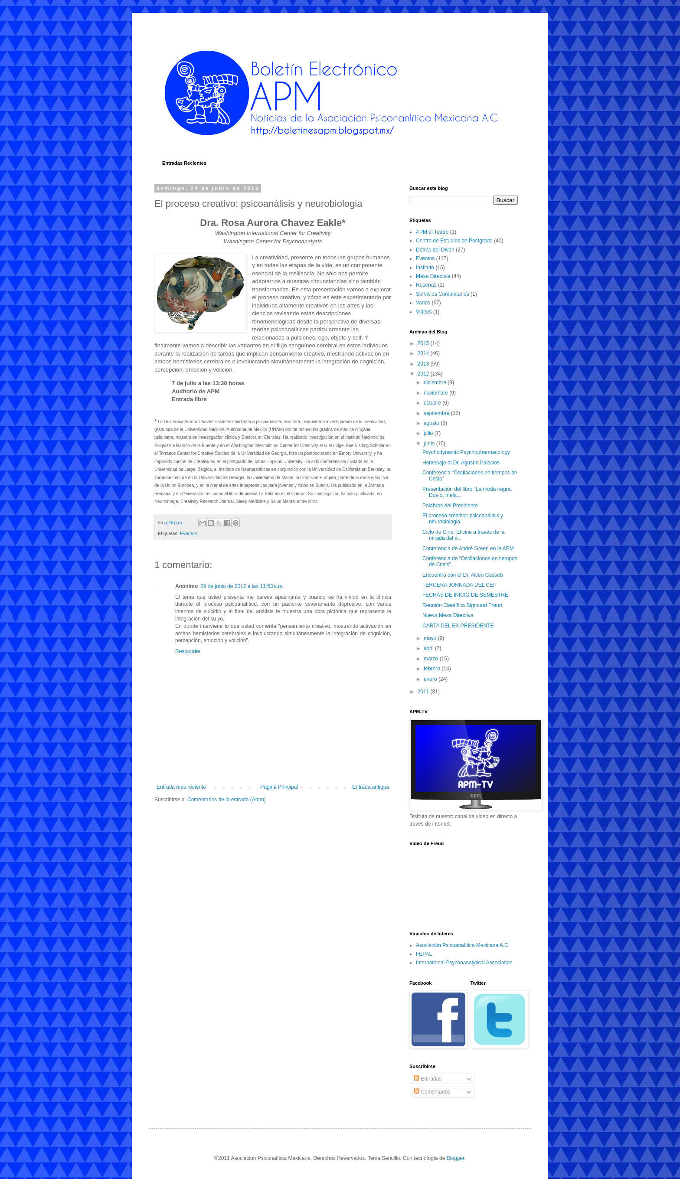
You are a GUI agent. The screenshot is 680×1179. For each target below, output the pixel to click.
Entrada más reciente (181, 787)
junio (430, 444)
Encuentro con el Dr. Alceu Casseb (462, 575)
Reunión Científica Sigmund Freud (462, 605)
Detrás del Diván (435, 250)
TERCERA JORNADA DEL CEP (459, 585)
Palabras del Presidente (449, 506)
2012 (424, 374)
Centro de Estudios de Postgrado (454, 241)
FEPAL (424, 954)
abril (429, 648)
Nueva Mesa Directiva (447, 615)
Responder (188, 651)
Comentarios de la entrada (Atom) (226, 800)
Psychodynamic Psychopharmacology (466, 452)
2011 (424, 692)
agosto (432, 423)
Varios (423, 303)
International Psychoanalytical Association (464, 963)
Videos (424, 312)
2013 (424, 364)
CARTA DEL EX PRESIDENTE (458, 626)
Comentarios (432, 1092)
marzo (432, 659)
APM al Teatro (432, 232)
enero (431, 679)
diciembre (436, 382)
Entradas (427, 1079)
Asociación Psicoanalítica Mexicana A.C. (463, 945)
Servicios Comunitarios (442, 294)
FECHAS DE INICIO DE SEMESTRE (465, 595)
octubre (433, 403)
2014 (424, 353)
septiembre (437, 413)
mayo (431, 638)
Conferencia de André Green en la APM (468, 548)
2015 (424, 343)
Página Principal (279, 787)
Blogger (455, 1158)
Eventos (188, 533)
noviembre (436, 393)
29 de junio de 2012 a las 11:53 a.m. (242, 586)
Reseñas (426, 285)
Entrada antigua (370, 787)
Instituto (425, 268)
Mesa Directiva (433, 276)
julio (429, 433)
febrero (432, 669)
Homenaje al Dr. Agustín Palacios (461, 463)
